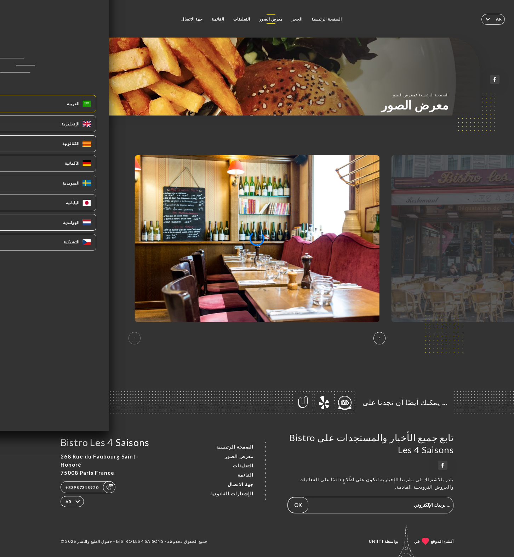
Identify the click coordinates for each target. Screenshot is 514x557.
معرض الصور (271, 19)
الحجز (297, 19)
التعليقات (241, 19)
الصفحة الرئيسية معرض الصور (420, 94)
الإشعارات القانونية (231, 493)
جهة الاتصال (192, 19)
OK (298, 505)
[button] (379, 338)
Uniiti (376, 541)
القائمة (218, 19)
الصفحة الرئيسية (327, 19)
